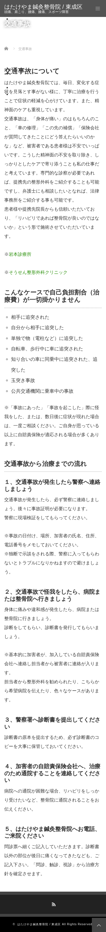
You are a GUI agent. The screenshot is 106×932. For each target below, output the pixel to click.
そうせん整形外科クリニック (38, 272)
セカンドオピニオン (44, 81)
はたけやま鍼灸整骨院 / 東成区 (43, 7)
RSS (53, 903)
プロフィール (25, 87)
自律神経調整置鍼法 (55, 53)
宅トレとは (35, 67)
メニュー (21, 19)
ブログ (18, 94)
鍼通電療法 (46, 39)
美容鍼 (41, 60)
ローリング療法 (39, 26)
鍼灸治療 (32, 33)
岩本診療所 (20, 254)
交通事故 (21, 74)
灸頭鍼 (41, 46)
